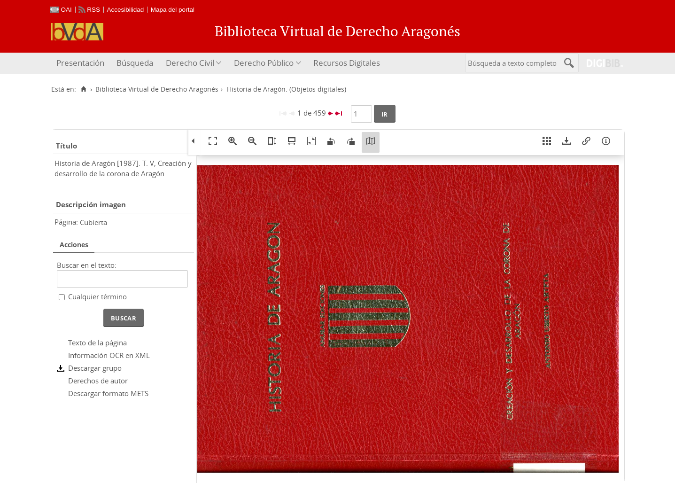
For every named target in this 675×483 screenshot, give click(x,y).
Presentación (80, 62)
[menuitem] (81, 63)
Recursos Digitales (346, 62)
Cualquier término (97, 296)
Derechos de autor (98, 380)
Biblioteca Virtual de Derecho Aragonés (156, 89)
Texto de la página (97, 342)
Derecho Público (264, 62)
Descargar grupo (95, 368)
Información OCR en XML (109, 355)
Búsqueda (134, 62)
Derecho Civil (190, 62)
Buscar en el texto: (86, 265)
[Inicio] (84, 89)
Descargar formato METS (108, 393)
